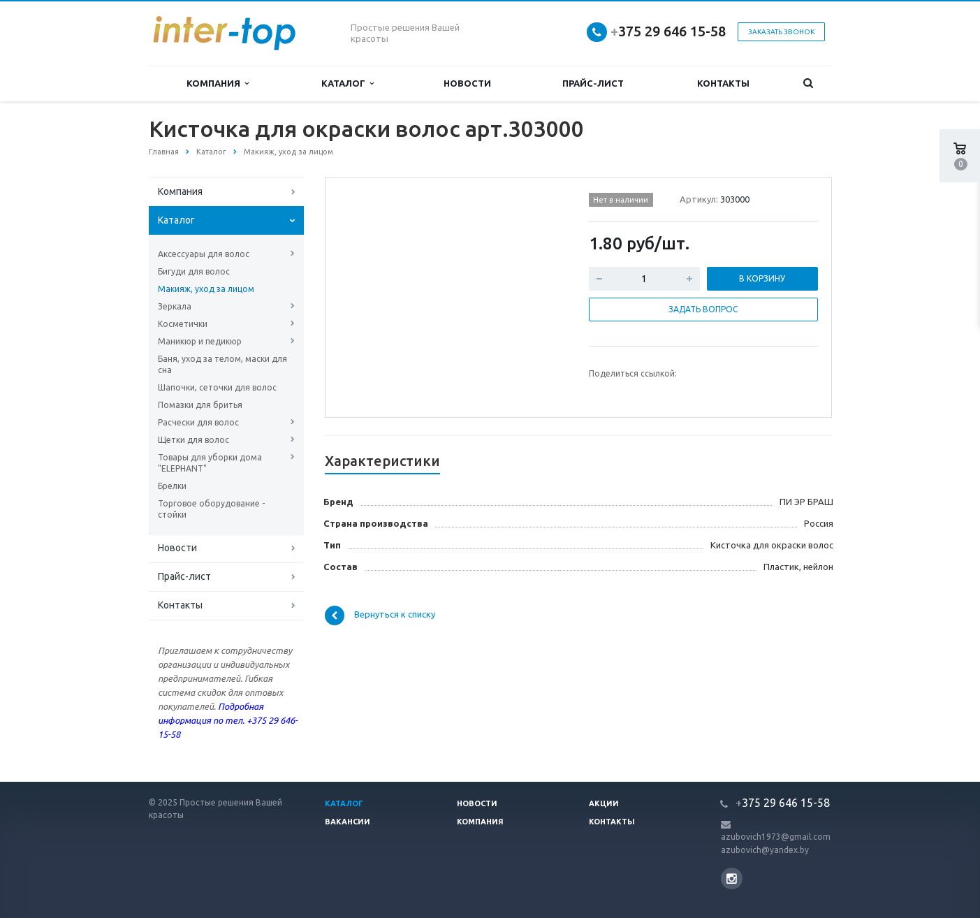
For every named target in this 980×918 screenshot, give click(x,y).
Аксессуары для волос (203, 253)
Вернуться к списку (380, 615)
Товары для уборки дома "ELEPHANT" (210, 463)
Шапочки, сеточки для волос (217, 387)
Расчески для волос (198, 422)
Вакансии (347, 821)
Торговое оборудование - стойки (211, 509)
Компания (218, 83)
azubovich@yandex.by (765, 849)
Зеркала (174, 306)
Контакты (723, 83)
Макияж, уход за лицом (206, 288)
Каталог (347, 83)
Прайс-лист (593, 83)
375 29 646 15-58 (668, 31)
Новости (467, 83)
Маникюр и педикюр (200, 341)
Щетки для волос (193, 439)
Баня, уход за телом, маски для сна (222, 364)
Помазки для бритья (200, 404)
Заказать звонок (781, 32)
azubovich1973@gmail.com (776, 836)
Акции (604, 803)
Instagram (731, 878)
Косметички (182, 323)
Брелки (172, 485)
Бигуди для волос (194, 271)
